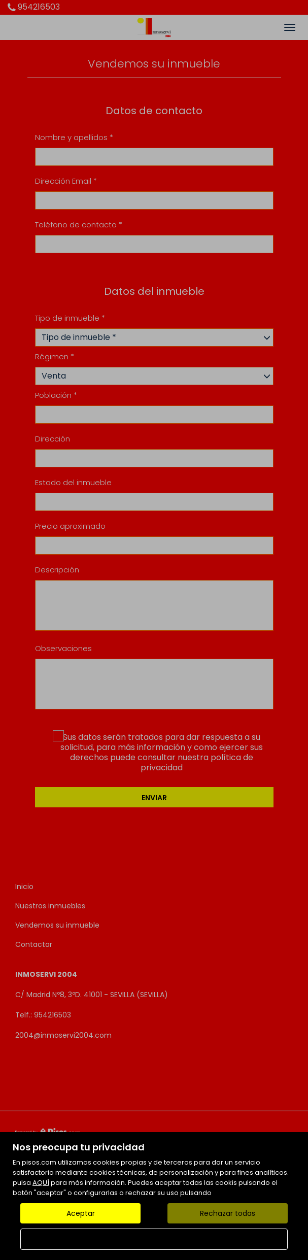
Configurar (154, 1239)
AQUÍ (40, 1182)
